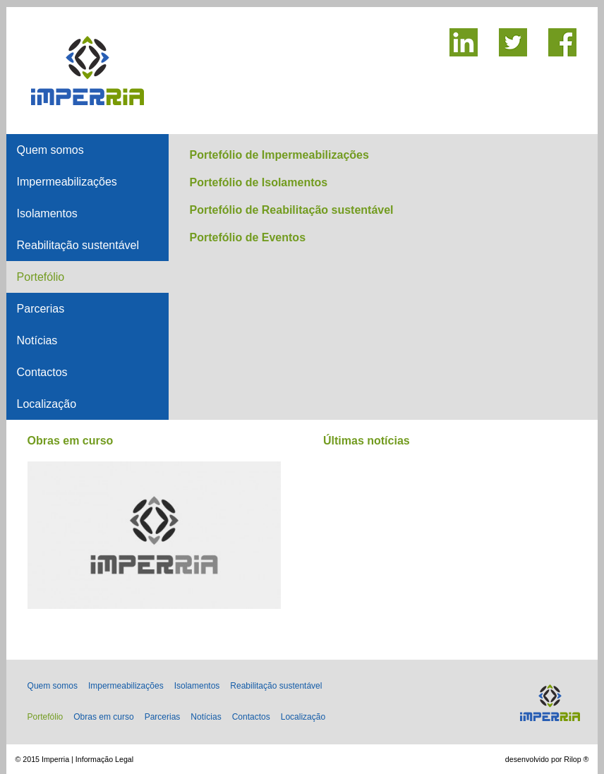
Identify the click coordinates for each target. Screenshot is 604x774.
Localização (47, 404)
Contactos (42, 372)
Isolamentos (47, 213)
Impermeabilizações (67, 182)
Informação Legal (104, 759)
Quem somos (50, 150)
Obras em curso (103, 717)
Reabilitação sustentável (78, 245)
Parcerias (41, 309)
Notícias (37, 340)
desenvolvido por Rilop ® (547, 759)
